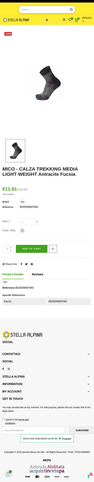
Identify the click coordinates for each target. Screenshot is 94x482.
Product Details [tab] (12, 274)
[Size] (29, 222)
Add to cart (31, 248)
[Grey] (22, 231)
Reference (7, 207)
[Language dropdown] (85, 20)
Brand (5, 202)
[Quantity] (8, 249)
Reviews (37, 274)
